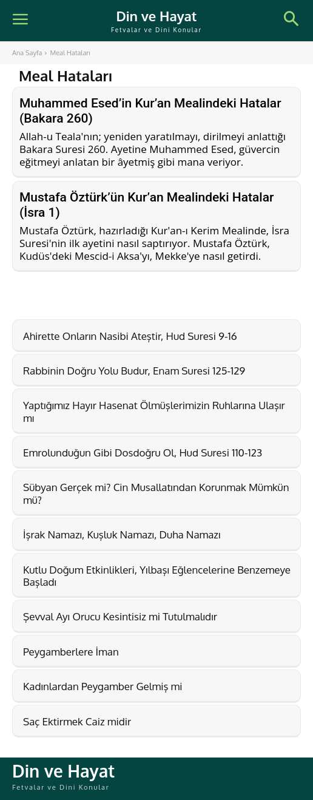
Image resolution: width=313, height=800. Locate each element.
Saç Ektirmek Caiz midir (77, 721)
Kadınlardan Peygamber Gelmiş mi (103, 686)
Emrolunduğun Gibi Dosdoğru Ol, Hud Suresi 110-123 (142, 452)
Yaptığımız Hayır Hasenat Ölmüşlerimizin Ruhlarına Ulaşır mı (154, 411)
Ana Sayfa (27, 53)
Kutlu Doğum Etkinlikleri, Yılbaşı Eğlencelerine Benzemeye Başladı (157, 575)
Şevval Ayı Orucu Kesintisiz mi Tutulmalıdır (120, 616)
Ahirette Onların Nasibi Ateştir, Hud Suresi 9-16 (130, 336)
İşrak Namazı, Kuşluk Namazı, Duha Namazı (121, 534)
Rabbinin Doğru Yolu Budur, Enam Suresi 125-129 (134, 370)
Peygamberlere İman (71, 651)
